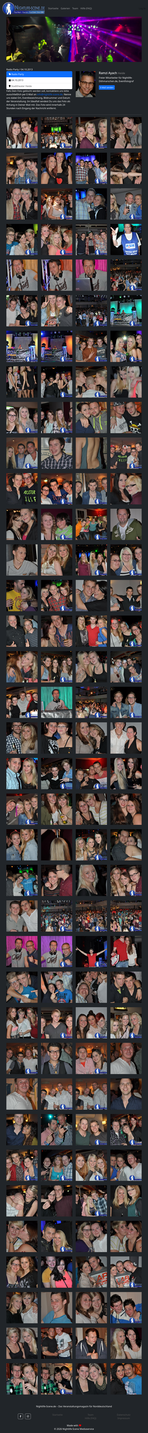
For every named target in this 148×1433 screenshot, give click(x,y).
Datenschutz (124, 1414)
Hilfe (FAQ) (86, 8)
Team (75, 8)
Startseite (53, 8)
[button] (20, 1416)
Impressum (124, 1418)
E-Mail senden (106, 87)
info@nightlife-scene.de (50, 94)
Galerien (65, 8)
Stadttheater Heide (20, 86)
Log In (142, 8)
